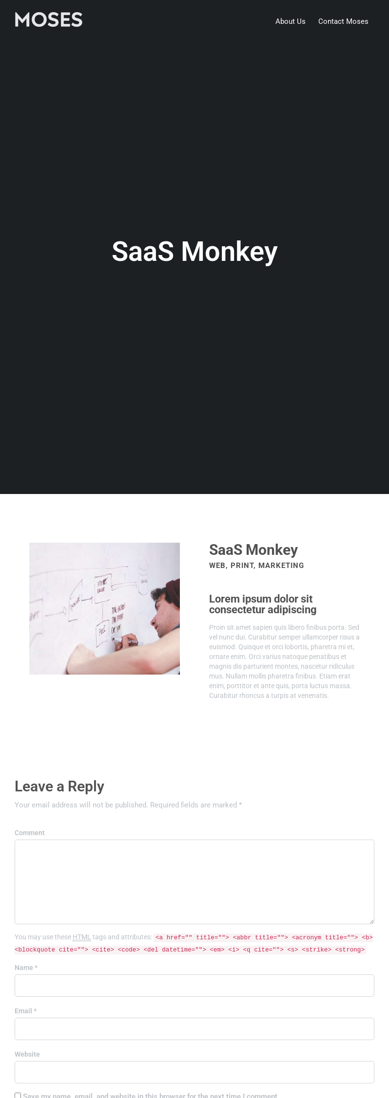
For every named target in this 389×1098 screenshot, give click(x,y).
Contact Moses (343, 21)
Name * (26, 967)
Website (27, 1054)
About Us (290, 21)
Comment (30, 833)
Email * (26, 1011)
